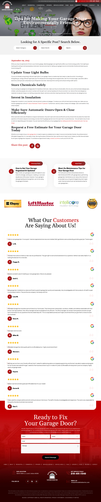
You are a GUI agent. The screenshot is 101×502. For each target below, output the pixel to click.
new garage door (31, 134)
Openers (49, 5)
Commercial (40, 5)
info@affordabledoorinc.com (80, 482)
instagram (36, 481)
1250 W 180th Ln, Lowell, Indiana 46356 (27, 473)
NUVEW (24, 497)
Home (5, 464)
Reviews (84, 5)
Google (37, 145)
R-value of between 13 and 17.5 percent (37, 103)
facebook (32, 145)
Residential (31, 5)
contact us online (54, 138)
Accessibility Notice (72, 497)
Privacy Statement (58, 497)
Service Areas (59, 464)
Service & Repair (59, 5)
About (24, 5)
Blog (71, 5)
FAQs (66, 5)
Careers (77, 5)
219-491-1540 (94, 1)
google (32, 481)
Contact (92, 5)
